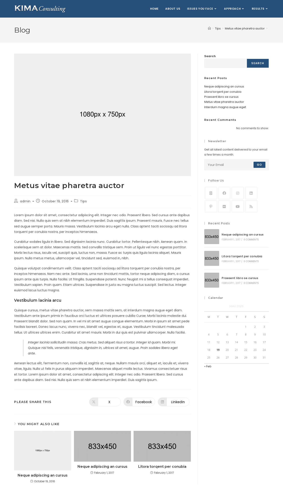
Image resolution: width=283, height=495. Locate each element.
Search (210, 56)
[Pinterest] (211, 206)
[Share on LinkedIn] (173, 401)
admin (25, 201)
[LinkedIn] (251, 193)
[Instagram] (238, 193)
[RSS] (251, 206)
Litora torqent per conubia (162, 466)
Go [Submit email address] (259, 165)
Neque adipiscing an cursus (43, 475)
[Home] (209, 28)
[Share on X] (105, 401)
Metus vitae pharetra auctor (224, 102)
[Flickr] (224, 206)
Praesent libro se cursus (221, 97)
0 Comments (251, 239)
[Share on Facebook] (139, 401)
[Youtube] (238, 206)
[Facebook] (224, 193)
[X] (211, 193)
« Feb (207, 366)
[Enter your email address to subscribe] (236, 164)
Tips (83, 201)
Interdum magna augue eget (225, 107)
